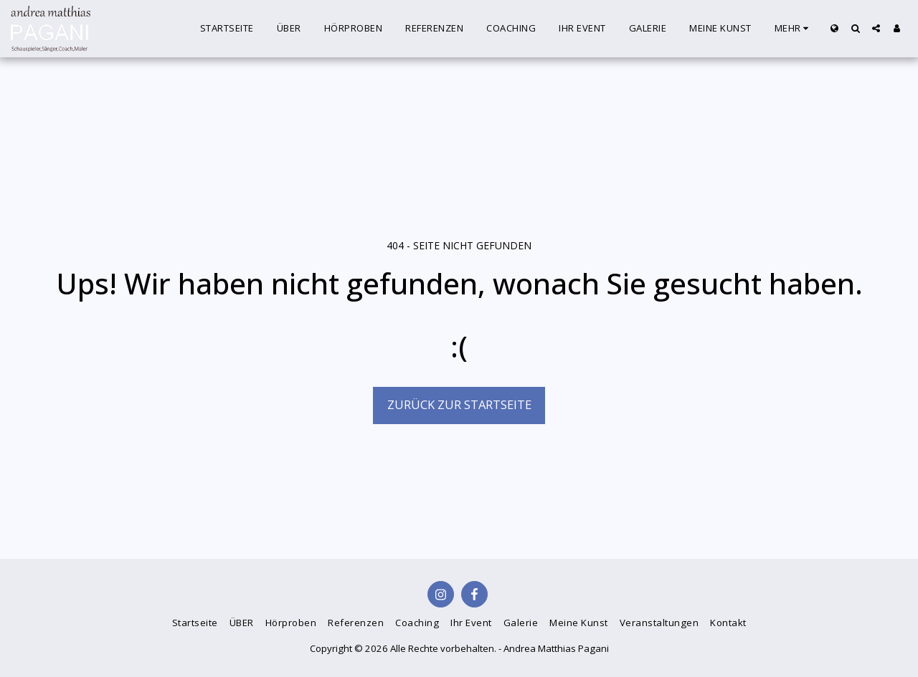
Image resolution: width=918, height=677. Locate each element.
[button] (855, 28)
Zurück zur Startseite (459, 404)
